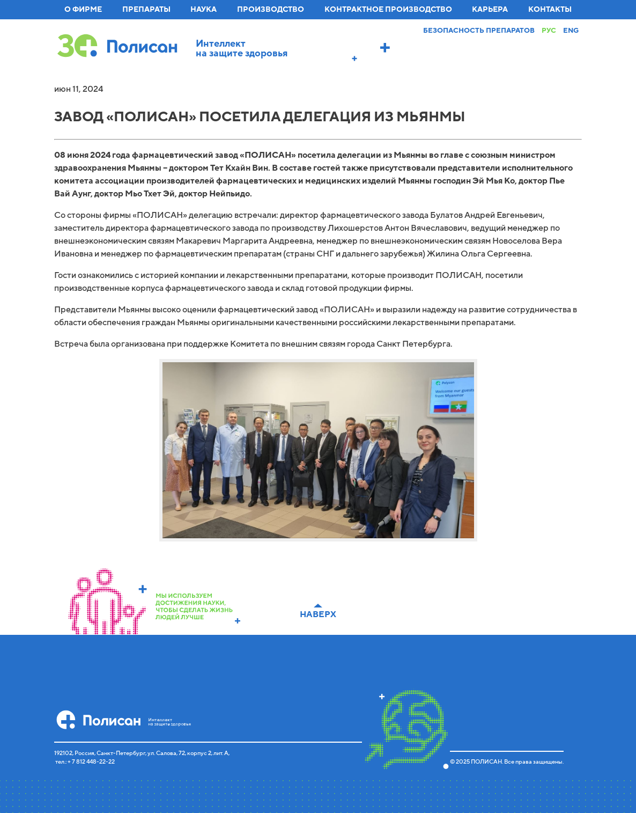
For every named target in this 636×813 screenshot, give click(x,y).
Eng (571, 30)
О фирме (83, 9)
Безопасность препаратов (479, 30)
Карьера (490, 9)
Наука (203, 9)
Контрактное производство (388, 9)
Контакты (550, 9)
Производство (270, 9)
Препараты (146, 9)
